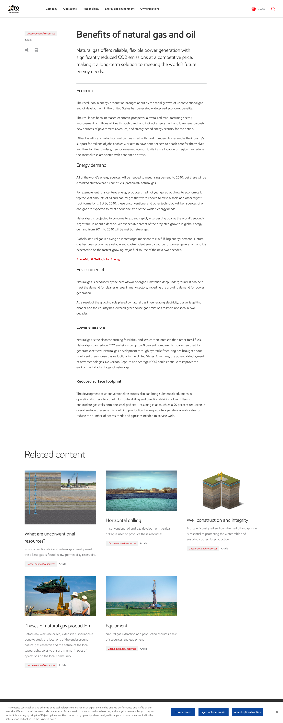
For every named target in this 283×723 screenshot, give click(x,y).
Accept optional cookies (247, 712)
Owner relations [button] (149, 8)
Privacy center (183, 712)
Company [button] (51, 8)
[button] (258, 9)
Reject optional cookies (213, 712)
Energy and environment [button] (119, 8)
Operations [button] (70, 8)
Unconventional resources (41, 33)
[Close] (276, 712)
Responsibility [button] (91, 8)
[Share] (26, 50)
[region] (141, 712)
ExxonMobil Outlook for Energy (98, 259)
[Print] (36, 50)
